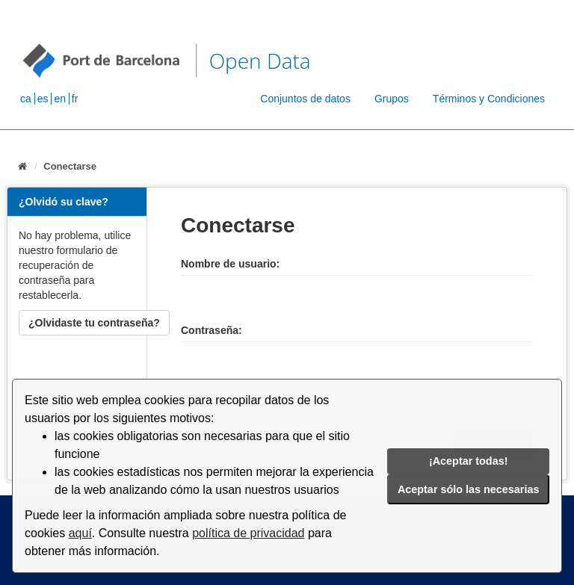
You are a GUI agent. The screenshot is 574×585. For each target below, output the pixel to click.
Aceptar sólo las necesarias (469, 489)
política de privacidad (248, 533)
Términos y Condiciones (489, 99)
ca (25, 99)
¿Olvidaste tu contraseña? (94, 323)
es (43, 99)
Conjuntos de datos (305, 99)
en (60, 99)
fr (75, 99)
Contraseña (209, 330)
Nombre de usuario (229, 264)
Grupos (391, 99)
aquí (80, 533)
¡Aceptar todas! (468, 461)
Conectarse (69, 166)
